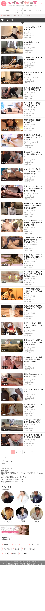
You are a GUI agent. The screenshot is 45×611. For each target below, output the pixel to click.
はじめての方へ (18, 561)
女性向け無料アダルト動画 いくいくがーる (26, 564)
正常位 (14, 553)
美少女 (17, 549)
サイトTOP (9, 561)
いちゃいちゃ (28, 10)
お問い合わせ (35, 561)
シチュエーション (17, 11)
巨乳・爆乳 (24, 553)
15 (32, 452)
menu (4, 4)
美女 (14, 544)
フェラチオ (7, 549)
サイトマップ (26, 561)
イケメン (39, 10)
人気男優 (5, 10)
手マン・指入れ (29, 549)
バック (6, 553)
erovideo (6, 544)
